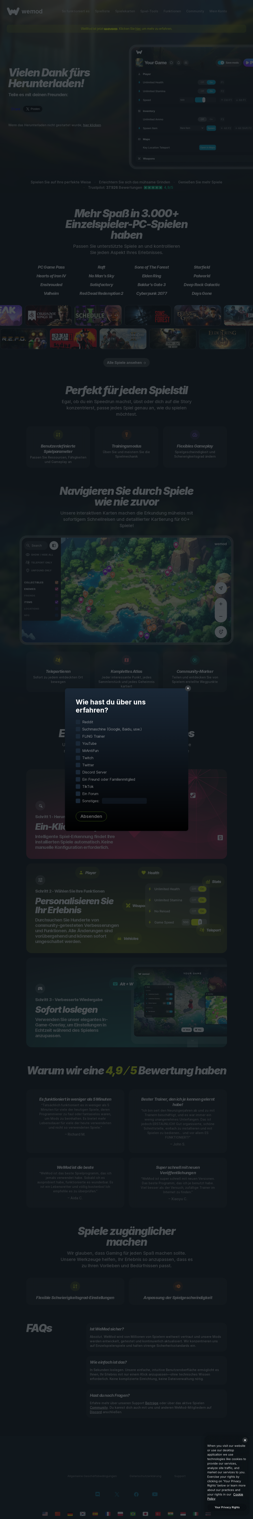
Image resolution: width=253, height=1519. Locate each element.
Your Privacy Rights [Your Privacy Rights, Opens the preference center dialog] (227, 1507)
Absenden (91, 816)
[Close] (245, 1440)
